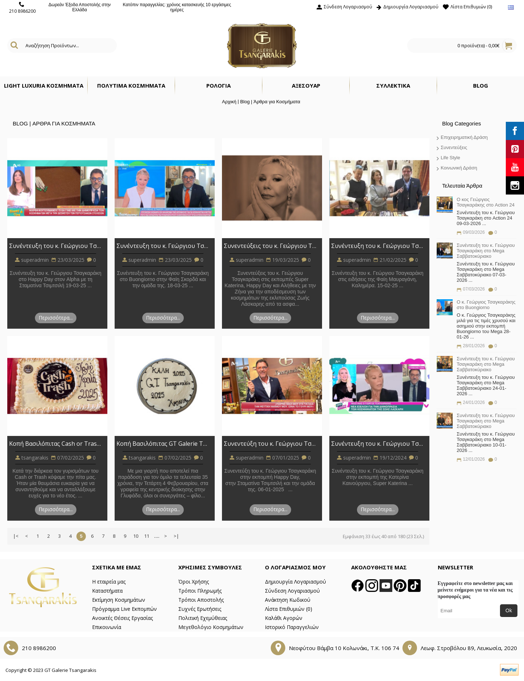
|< (16, 536)
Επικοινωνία (106, 627)
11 (146, 536)
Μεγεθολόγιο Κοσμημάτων (210, 627)
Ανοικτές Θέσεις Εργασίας (122, 617)
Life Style (450, 157)
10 (135, 536)
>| (176, 536)
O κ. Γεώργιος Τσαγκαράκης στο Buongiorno (486, 304)
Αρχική (229, 101)
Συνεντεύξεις (454, 147)
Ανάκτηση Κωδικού (287, 599)
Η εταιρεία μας (109, 581)
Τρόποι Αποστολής (201, 599)
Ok (508, 610)
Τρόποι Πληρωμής (200, 590)
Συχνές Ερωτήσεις (199, 608)
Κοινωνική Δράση (459, 168)
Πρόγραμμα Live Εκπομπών (124, 608)
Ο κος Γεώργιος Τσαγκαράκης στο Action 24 (486, 202)
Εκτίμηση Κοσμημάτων (118, 599)
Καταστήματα (107, 590)
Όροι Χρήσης (193, 581)
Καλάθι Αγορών (283, 617)
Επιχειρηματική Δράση (464, 137)
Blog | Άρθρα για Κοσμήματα (270, 101)
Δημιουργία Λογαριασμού (295, 581)
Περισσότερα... (56, 317)
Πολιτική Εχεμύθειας (202, 617)
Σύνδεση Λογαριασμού (292, 590)
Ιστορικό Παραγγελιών (292, 627)
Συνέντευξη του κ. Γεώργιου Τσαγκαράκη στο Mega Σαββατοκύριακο (486, 251)
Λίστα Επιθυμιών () (288, 608)
